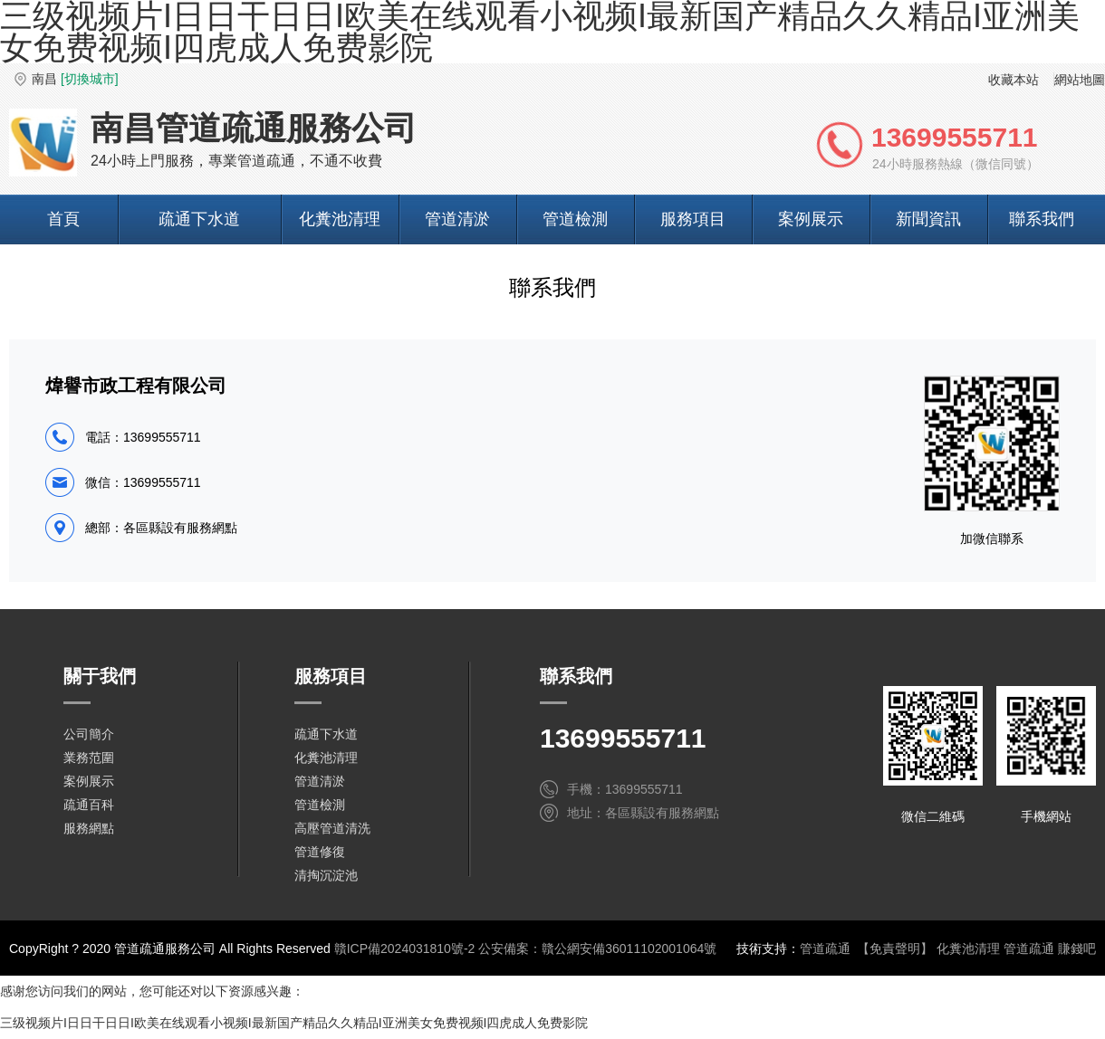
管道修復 (319, 851)
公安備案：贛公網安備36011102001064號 (597, 948)
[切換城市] (90, 78)
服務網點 (88, 828)
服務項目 (692, 219)
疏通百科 (88, 804)
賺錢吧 (1077, 948)
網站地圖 (1079, 79)
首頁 (63, 219)
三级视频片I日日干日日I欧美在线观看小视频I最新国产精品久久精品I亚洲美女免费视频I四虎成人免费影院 (294, 1022)
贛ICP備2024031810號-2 (405, 948)
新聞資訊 (928, 219)
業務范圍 (88, 757)
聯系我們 (1041, 219)
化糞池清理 (339, 219)
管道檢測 (575, 219)
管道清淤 (457, 219)
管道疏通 (825, 948)
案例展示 (810, 219)
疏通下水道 (199, 219)
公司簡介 (88, 734)
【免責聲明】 (895, 948)
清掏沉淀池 (326, 875)
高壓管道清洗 (332, 828)
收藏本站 (1013, 79)
